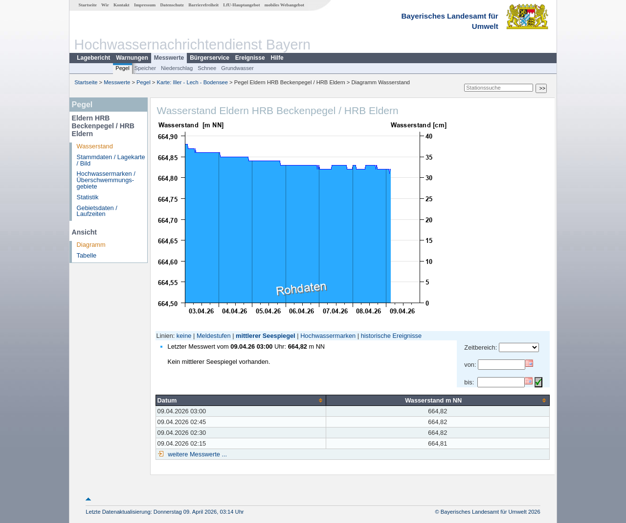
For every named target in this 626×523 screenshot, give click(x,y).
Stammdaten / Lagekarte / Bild (111, 160)
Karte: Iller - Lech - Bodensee (192, 82)
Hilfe (277, 57)
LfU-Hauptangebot (241, 4)
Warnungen (132, 57)
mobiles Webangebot (284, 4)
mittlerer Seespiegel (265, 335)
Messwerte (169, 57)
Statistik (88, 197)
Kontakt (121, 4)
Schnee (207, 68)
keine (184, 335)
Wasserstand (95, 146)
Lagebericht (93, 57)
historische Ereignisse (391, 335)
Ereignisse (250, 57)
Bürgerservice (209, 57)
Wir (105, 4)
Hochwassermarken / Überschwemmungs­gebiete (106, 180)
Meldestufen (214, 335)
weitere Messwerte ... (196, 454)
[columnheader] (241, 400)
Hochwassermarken (328, 335)
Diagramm (91, 244)
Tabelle (87, 255)
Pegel (122, 68)
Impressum (145, 4)
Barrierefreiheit (203, 4)
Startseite (88, 4)
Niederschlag (177, 68)
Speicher (145, 68)
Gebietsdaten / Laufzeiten (97, 211)
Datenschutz (172, 4)
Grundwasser (237, 68)
